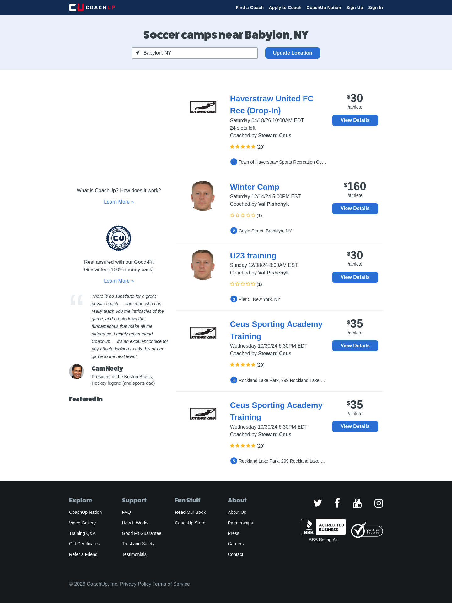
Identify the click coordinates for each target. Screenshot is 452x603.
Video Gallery (82, 522)
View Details (355, 120)
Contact (235, 554)
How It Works (135, 522)
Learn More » (119, 201)
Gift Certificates (84, 543)
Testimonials (134, 554)
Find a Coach (250, 7)
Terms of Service (171, 584)
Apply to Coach (285, 7)
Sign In (375, 7)
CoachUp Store (190, 522)
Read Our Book (190, 512)
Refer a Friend (83, 554)
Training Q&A (82, 533)
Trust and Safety (138, 543)
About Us (237, 512)
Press (233, 533)
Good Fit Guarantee (142, 533)
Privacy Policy (135, 584)
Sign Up (354, 7)
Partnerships (240, 522)
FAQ (126, 512)
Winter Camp (255, 186)
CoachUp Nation (323, 7)
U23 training (253, 255)
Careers (236, 543)
